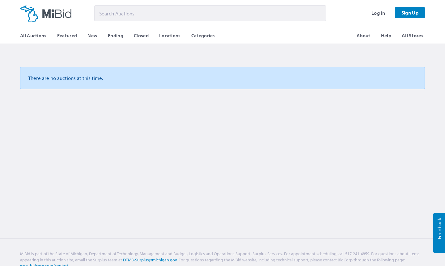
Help (386, 35)
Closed (141, 35)
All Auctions (33, 35)
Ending (115, 35)
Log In (378, 13)
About (364, 35)
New (92, 35)
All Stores (412, 35)
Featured (67, 35)
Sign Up (409, 13)
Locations (170, 35)
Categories (203, 35)
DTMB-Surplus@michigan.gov (150, 260)
